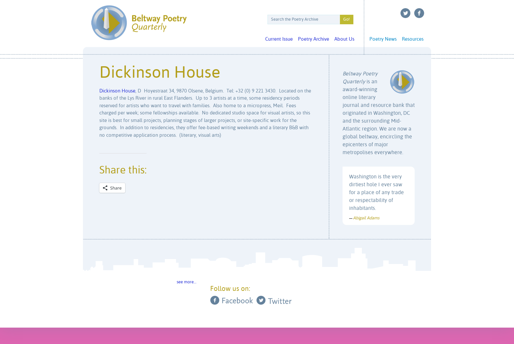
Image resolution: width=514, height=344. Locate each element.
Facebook (419, 13)
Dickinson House (117, 91)
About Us (344, 39)
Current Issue (279, 39)
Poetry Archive (313, 39)
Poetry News (383, 39)
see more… (186, 282)
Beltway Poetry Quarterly (139, 22)
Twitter (405, 13)
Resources (413, 39)
